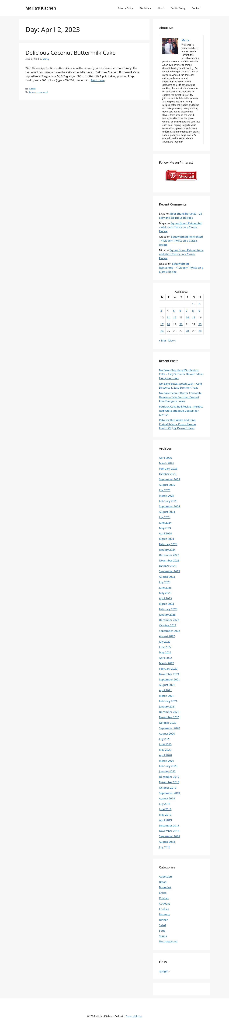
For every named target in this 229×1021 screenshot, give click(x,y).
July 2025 (164, 490)
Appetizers (166, 876)
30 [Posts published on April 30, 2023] (199, 331)
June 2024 (165, 522)
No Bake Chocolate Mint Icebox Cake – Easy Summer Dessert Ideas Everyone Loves (181, 374)
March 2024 (166, 539)
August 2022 (167, 636)
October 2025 (167, 474)
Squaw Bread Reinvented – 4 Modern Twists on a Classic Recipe (180, 227)
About (161, 8)
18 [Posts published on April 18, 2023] (168, 324)
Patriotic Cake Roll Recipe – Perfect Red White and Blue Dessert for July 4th (181, 410)
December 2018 (169, 825)
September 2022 (169, 631)
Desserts (164, 914)
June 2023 (165, 587)
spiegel (163, 971)
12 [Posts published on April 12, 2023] (174, 317)
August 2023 (167, 576)
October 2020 (167, 723)
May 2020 (165, 750)
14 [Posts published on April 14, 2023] (187, 317)
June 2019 (165, 809)
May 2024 (165, 528)
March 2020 (166, 760)
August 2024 (167, 512)
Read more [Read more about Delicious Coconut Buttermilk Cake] (97, 80)
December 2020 (169, 712)
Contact (196, 8)
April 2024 (165, 533)
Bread (163, 882)
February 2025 (168, 501)
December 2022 (169, 620)
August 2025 (167, 485)
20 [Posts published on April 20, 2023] (181, 324)
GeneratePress (134, 1016)
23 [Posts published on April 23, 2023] (199, 324)
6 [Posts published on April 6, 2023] (180, 311)
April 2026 (165, 458)
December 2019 (169, 777)
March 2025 (166, 495)
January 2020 (167, 771)
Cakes (32, 88)
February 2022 (168, 668)
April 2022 (165, 658)
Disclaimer (145, 8)
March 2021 (166, 695)
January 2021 (167, 706)
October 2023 (167, 566)
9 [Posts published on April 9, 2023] (199, 311)
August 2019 (167, 798)
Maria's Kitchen (40, 8)
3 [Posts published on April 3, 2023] (161, 311)
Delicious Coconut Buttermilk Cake (70, 52)
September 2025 (169, 479)
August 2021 (167, 685)
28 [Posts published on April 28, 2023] (187, 331)
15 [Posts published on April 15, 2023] (193, 317)
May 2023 (165, 593)
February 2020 (168, 766)
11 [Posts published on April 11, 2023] (168, 317)
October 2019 (167, 787)
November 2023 (169, 560)
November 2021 (169, 674)
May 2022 (165, 652)
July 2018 (164, 847)
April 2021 (165, 690)
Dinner (163, 920)
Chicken (164, 898)
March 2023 (166, 604)
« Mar (162, 340)
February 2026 (168, 468)
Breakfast (165, 887)
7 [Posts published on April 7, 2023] (186, 311)
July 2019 (164, 804)
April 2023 (165, 598)
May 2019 (165, 814)
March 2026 (166, 463)
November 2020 (169, 717)
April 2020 (165, 755)
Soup (162, 930)
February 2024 (168, 544)
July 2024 (164, 517)
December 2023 (169, 555)
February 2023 (168, 609)
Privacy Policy (125, 8)
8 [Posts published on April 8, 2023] (193, 311)
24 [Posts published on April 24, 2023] (161, 331)
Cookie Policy (178, 8)
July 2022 (164, 641)
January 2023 (167, 614)
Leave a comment (38, 92)
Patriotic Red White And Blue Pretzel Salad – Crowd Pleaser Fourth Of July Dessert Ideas (177, 424)
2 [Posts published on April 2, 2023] (199, 304)
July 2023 (164, 582)
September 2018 (169, 836)
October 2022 (167, 625)
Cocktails (164, 903)
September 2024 (169, 506)
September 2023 (169, 571)
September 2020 (169, 728)
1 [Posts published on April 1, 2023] (193, 304)
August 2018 (167, 841)
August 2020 (167, 733)
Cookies (164, 909)
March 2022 (166, 663)
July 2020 (164, 739)
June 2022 (165, 647)
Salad (162, 925)
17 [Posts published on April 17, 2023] (161, 324)
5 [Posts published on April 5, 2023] (174, 311)
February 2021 (168, 701)
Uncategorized (168, 941)
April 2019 (165, 820)
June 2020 (165, 744)
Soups (163, 936)
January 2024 (167, 549)
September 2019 (169, 793)
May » (172, 340)
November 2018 (169, 831)
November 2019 (169, 782)
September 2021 (169, 679)
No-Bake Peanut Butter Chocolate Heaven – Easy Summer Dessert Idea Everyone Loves (180, 397)
